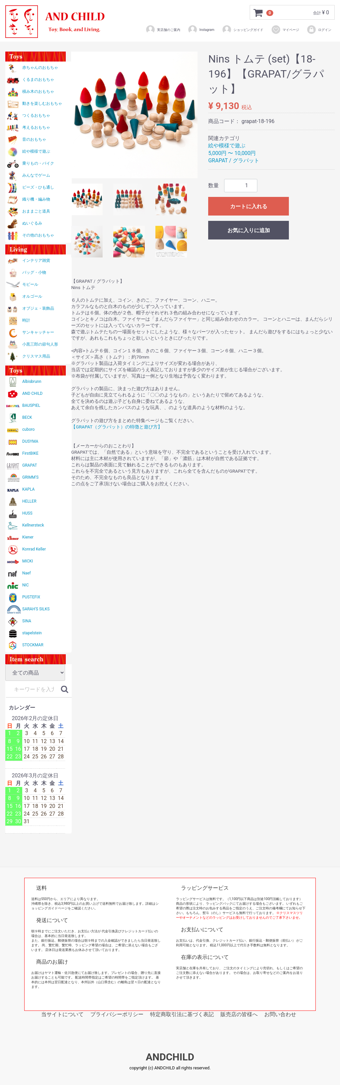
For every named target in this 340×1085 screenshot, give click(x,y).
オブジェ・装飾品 (38, 308)
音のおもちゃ (34, 139)
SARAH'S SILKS (35, 609)
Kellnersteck (33, 525)
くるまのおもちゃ (38, 79)
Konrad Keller (34, 549)
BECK (27, 417)
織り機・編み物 (36, 199)
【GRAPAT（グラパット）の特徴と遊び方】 (116, 426)
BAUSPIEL (31, 405)
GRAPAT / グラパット (233, 160)
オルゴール (32, 296)
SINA (26, 621)
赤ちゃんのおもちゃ (40, 67)
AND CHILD (32, 393)
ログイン (318, 30)
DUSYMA (30, 441)
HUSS (27, 513)
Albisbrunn (31, 381)
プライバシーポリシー (116, 1014)
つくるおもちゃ (36, 115)
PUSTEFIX (31, 597)
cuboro (28, 429)
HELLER (29, 501)
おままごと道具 (36, 211)
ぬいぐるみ (32, 223)
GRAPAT (29, 465)
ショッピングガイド (242, 30)
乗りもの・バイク (38, 163)
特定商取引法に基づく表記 (182, 1014)
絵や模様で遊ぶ (36, 151)
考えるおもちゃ (36, 127)
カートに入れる (248, 206)
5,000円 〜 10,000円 (232, 153)
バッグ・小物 (34, 272)
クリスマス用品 (36, 356)
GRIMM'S (30, 477)
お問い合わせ (280, 1014)
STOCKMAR (32, 645)
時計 (26, 320)
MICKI (27, 561)
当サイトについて (62, 1014)
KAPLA (28, 489)
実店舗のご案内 (162, 30)
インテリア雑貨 (36, 260)
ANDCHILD (170, 1057)
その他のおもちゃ (38, 235)
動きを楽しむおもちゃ (42, 103)
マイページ (285, 30)
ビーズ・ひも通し (38, 187)
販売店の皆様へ (239, 1014)
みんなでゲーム (36, 175)
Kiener (28, 537)
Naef (26, 573)
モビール (30, 284)
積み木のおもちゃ (38, 91)
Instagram (201, 30)
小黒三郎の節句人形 (40, 344)
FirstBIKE (30, 453)
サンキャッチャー (38, 332)
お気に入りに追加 (248, 230)
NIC (25, 585)
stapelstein (32, 633)
